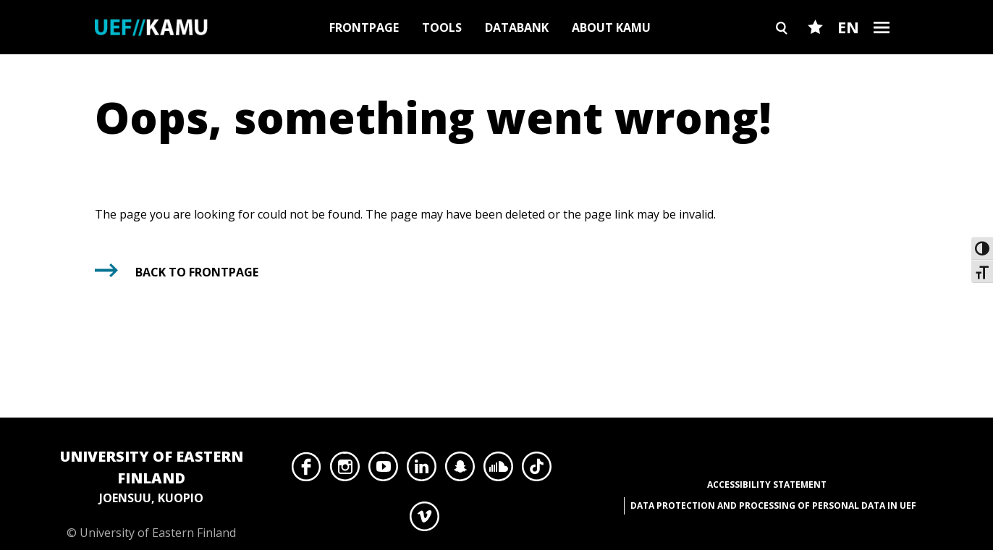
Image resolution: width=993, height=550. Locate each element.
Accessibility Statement (767, 484)
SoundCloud (498, 470)
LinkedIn (421, 470)
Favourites (815, 52)
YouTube (383, 470)
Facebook (306, 470)
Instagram (345, 470)
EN (848, 27)
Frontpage (364, 27)
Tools (442, 27)
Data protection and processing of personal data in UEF (773, 505)
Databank (517, 27)
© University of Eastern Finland (151, 493)
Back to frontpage (196, 272)
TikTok (537, 470)
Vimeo (424, 520)
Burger (881, 52)
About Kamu (611, 27)
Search (781, 52)
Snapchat (460, 470)
